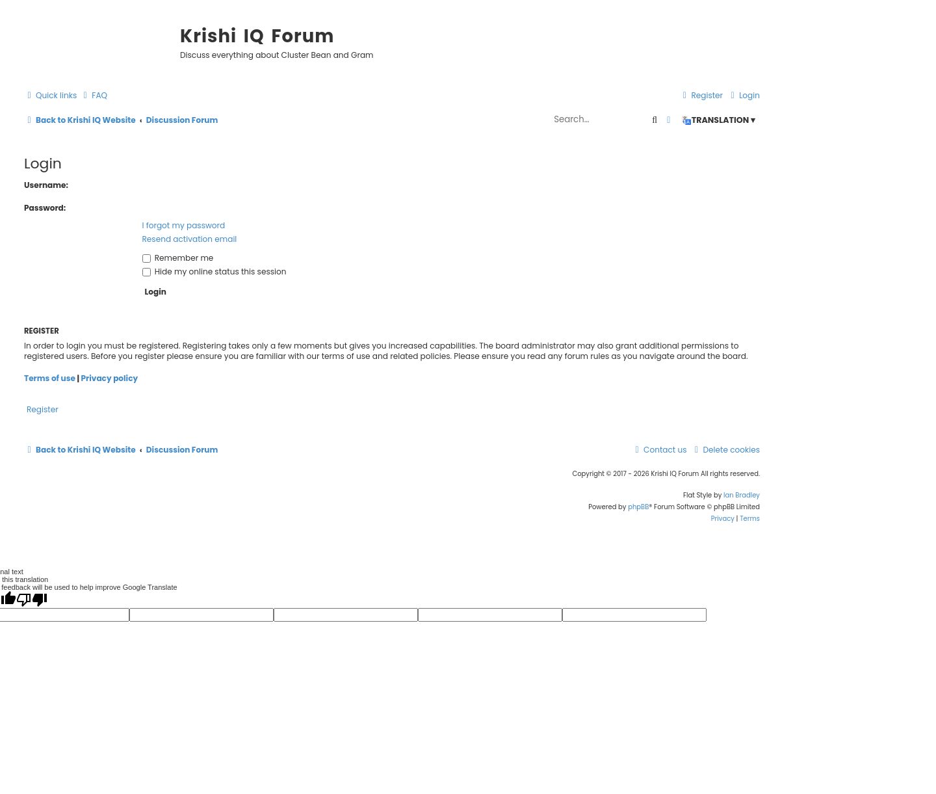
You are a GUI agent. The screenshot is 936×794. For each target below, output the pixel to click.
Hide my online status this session (214, 271)
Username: (46, 185)
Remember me (178, 257)
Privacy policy (109, 378)
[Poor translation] (31, 599)
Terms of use (49, 378)
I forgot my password (184, 225)
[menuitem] (93, 96)
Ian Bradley (741, 495)
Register (42, 409)
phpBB (638, 507)
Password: (45, 207)
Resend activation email (189, 239)
